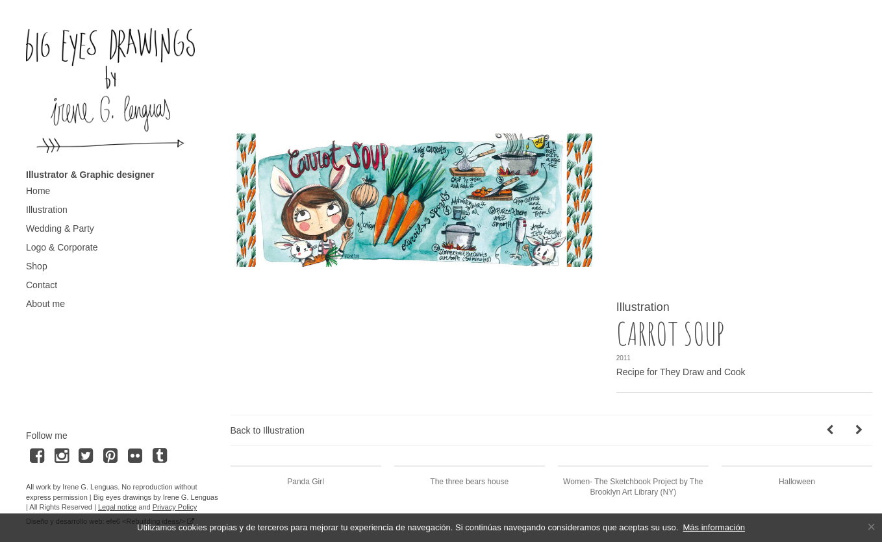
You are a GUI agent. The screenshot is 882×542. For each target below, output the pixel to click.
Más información (714, 527)
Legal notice (117, 507)
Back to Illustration (268, 430)
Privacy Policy (175, 507)
